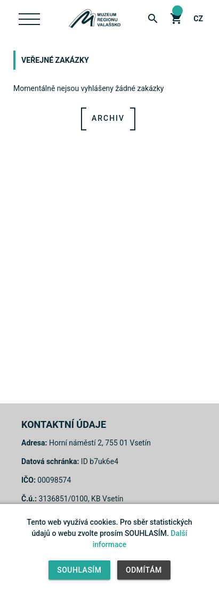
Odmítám (144, 570)
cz (198, 18)
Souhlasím (79, 570)
